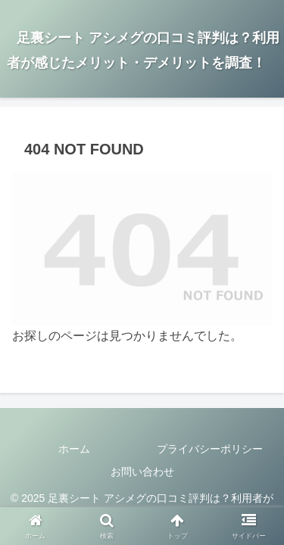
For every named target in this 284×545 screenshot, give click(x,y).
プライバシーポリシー (210, 449)
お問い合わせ (142, 472)
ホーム (74, 449)
